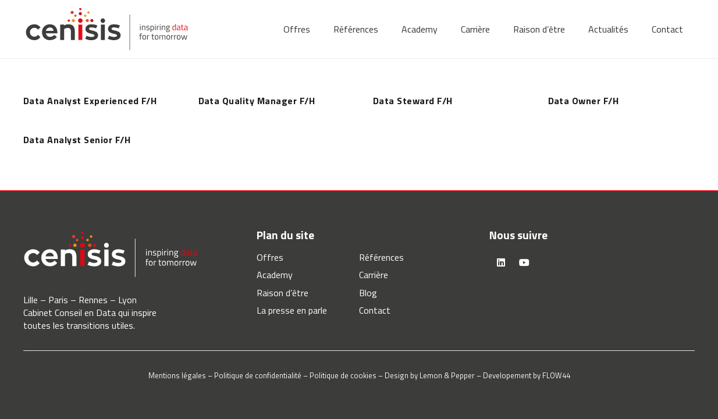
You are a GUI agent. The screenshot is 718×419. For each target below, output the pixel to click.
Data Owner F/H (583, 101)
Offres (270, 257)
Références (381, 257)
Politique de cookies (343, 375)
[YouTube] (524, 262)
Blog (368, 293)
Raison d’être (282, 293)
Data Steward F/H (413, 101)
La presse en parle (292, 310)
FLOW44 (556, 375)
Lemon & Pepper (447, 375)
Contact (374, 310)
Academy (275, 275)
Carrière (373, 275)
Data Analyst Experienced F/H (90, 101)
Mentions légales (177, 375)
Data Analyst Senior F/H (76, 140)
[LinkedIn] (501, 262)
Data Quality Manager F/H (256, 101)
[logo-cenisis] (106, 29)
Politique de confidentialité (257, 375)
